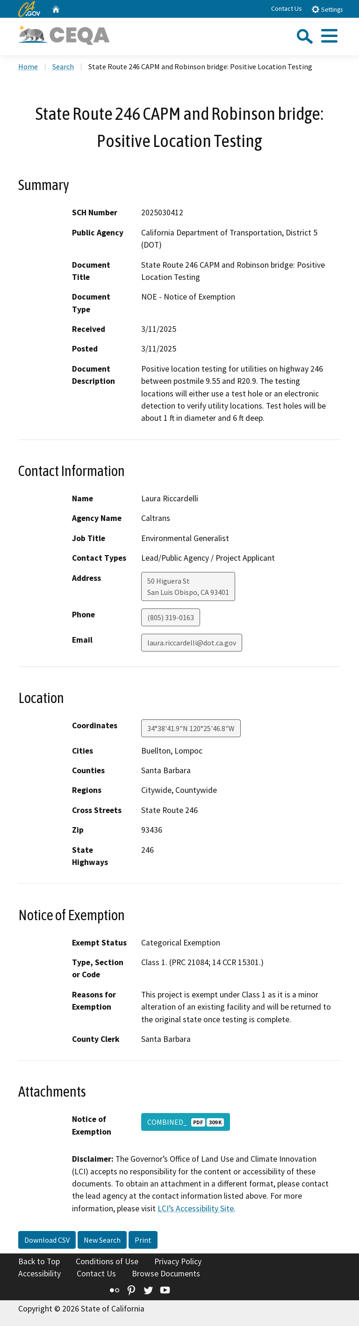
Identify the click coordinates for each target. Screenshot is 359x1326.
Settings (327, 9)
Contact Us (286, 8)
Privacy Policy (177, 1261)
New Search (102, 1240)
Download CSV (47, 1240)
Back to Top (39, 1261)
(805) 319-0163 (170, 617)
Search (63, 66)
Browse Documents (166, 1273)
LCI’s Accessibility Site (196, 1208)
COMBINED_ (185, 1122)
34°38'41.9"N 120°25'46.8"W (191, 728)
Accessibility (39, 1273)
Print (143, 1240)
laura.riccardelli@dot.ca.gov (191, 642)
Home (28, 66)
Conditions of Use (107, 1261)
